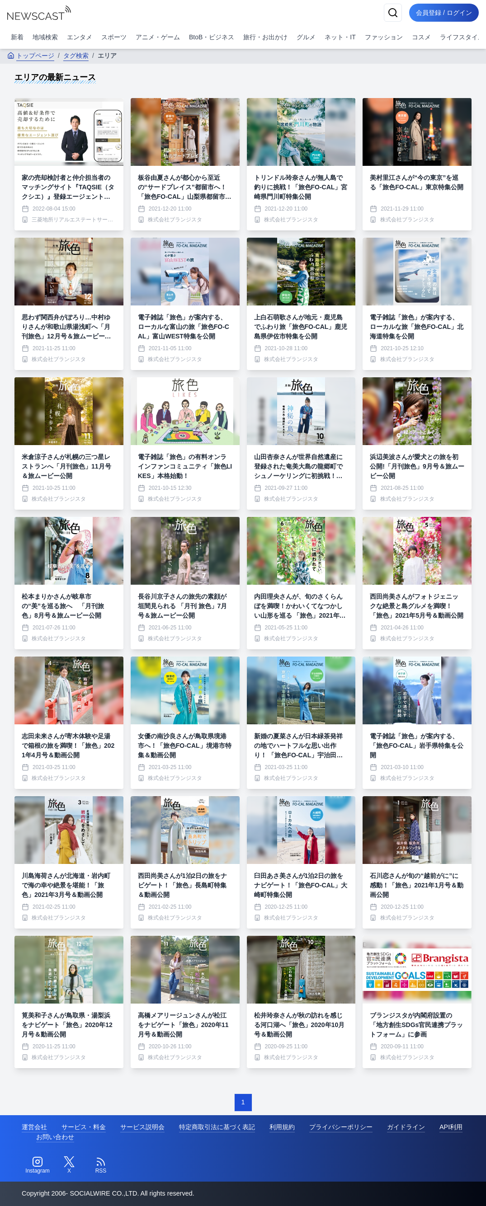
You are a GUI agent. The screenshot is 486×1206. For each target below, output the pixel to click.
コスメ (421, 37)
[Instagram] (37, 1165)
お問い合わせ (55, 1136)
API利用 (450, 1127)
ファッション (384, 37)
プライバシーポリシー (341, 1127)
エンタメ (79, 37)
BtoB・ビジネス (211, 37)
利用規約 (282, 1127)
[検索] (392, 13)
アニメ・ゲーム (158, 37)
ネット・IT (340, 37)
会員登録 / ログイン (443, 12)
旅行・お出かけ (265, 37)
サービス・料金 (83, 1127)
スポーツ (114, 37)
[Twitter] (69, 1165)
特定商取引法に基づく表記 (217, 1127)
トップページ (30, 55)
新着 (17, 37)
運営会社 (34, 1127)
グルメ (306, 37)
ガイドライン (406, 1127)
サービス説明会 (142, 1127)
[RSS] (101, 1165)
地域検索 (45, 37)
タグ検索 (76, 55)
